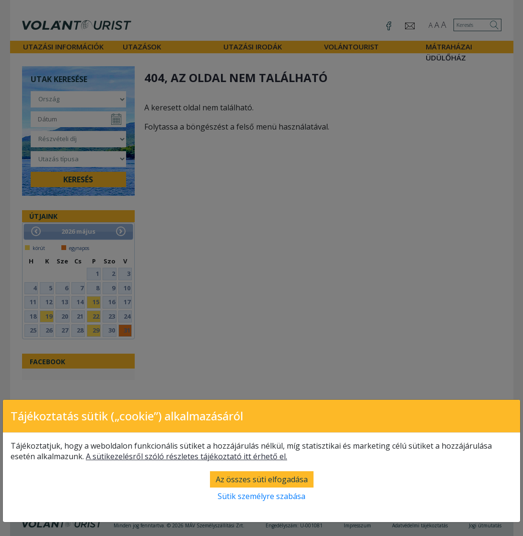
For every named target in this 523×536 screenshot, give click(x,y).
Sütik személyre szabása (261, 496)
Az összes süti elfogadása (262, 479)
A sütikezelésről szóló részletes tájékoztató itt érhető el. (186, 456)
